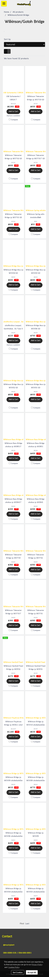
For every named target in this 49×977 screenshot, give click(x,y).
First (22, 923)
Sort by (8, 39)
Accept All (32, 972)
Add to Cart (13, 111)
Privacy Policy (37, 964)
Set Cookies (18, 972)
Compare (14, 120)
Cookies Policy (13, 967)
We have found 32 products (16, 58)
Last (27, 923)
